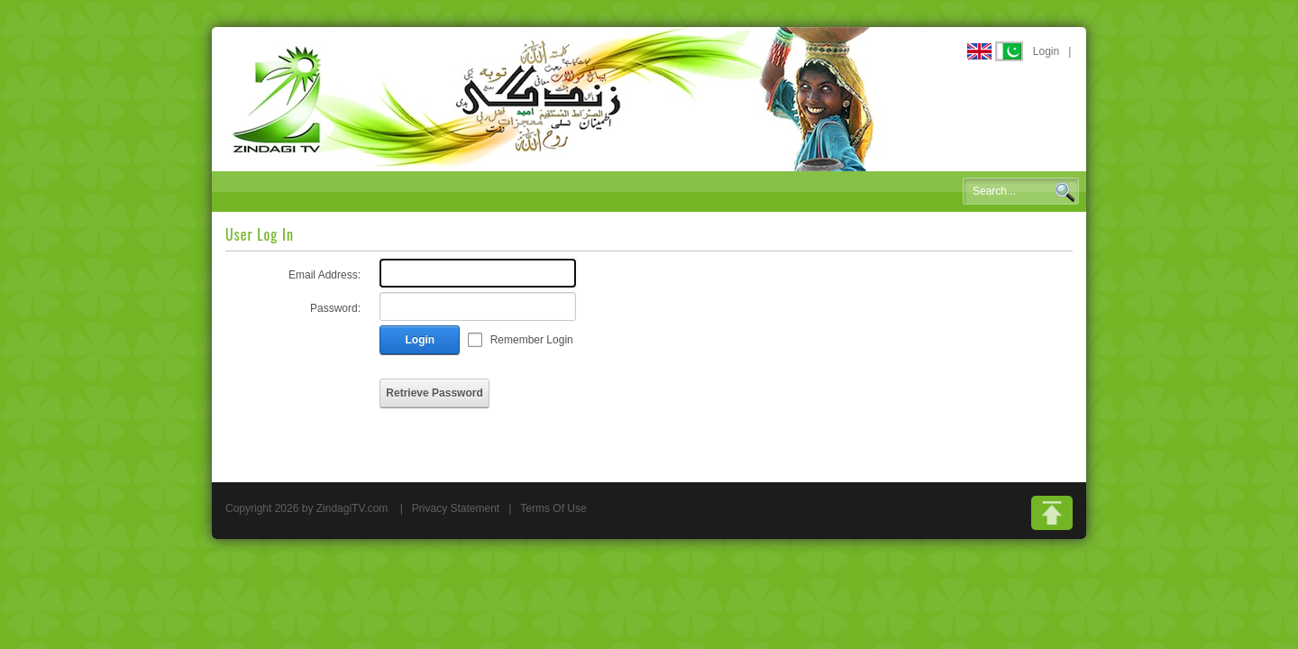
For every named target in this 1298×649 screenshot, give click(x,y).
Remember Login (531, 340)
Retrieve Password (434, 393)
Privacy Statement (455, 508)
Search (1064, 192)
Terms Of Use (553, 508)
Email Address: (324, 275)
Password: (335, 308)
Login (1046, 51)
